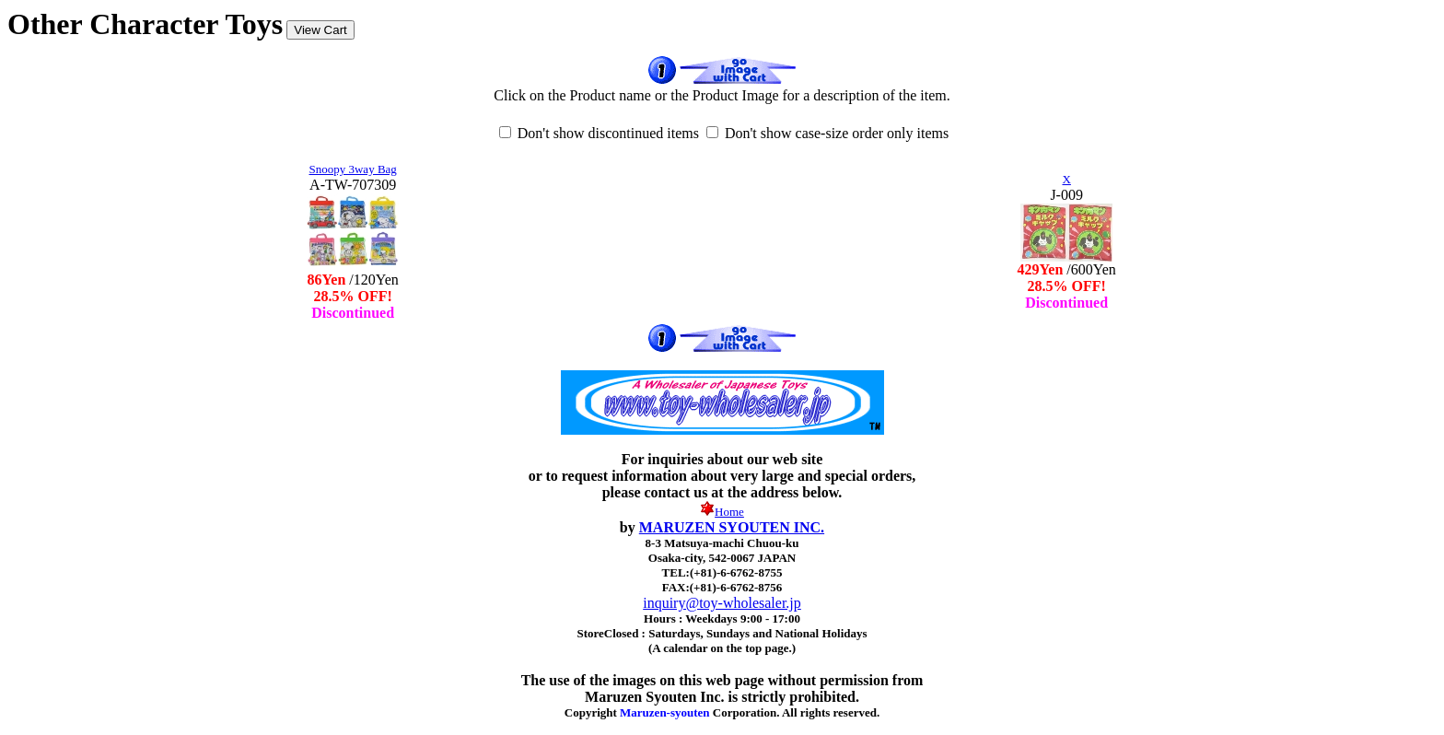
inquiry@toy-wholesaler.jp (722, 603)
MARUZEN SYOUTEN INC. (731, 527)
